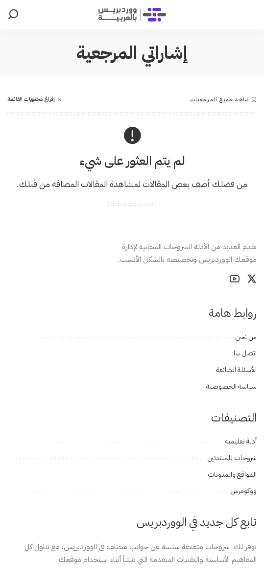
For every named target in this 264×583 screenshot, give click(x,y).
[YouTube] (235, 279)
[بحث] (13, 14)
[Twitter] (252, 279)
